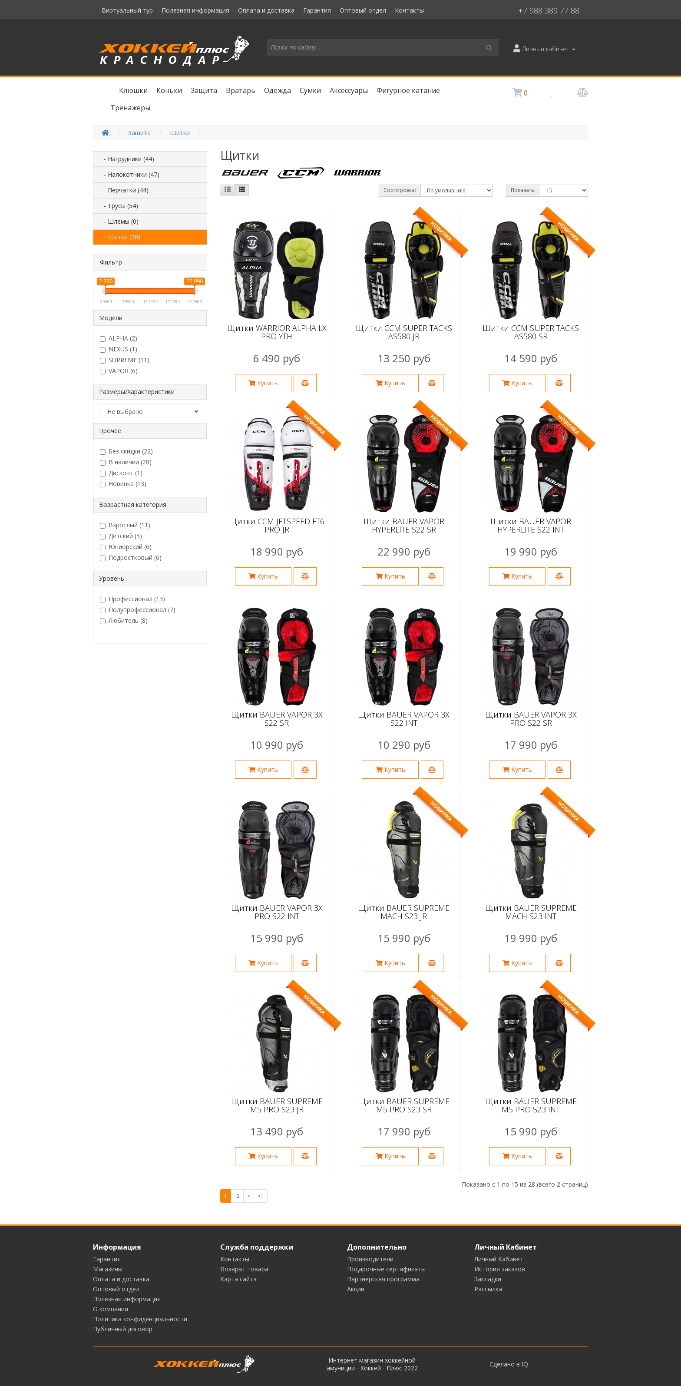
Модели (110, 318)
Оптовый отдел (363, 10)
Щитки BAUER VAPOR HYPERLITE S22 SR (404, 525)
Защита (204, 90)
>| (261, 1196)
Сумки (310, 90)
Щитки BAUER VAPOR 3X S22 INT (404, 718)
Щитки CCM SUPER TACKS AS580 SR (531, 332)
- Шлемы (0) (119, 221)
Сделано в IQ (508, 1364)
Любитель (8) (124, 621)
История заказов (499, 1269)
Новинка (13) (123, 484)
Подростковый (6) (131, 558)
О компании (110, 1309)
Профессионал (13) (132, 599)
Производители (370, 1259)
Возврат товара (244, 1269)
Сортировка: (399, 190)
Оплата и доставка (266, 10)
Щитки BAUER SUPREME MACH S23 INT (531, 912)
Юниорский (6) (126, 547)
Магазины (107, 1269)
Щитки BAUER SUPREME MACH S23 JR (404, 912)
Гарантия (317, 10)
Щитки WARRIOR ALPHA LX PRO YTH (277, 332)
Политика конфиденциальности (140, 1319)
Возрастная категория (132, 504)
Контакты (409, 10)
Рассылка (488, 1289)
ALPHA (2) (118, 338)
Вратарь (240, 90)
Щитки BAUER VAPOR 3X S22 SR (277, 718)
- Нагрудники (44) (126, 159)
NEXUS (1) (118, 349)
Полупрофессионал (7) (137, 610)
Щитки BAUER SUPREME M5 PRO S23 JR (277, 1105)
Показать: (523, 190)
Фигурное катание (408, 90)
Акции (355, 1289)
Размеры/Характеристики (137, 391)
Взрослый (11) (125, 525)
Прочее (110, 431)
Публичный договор (122, 1329)
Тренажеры (130, 107)
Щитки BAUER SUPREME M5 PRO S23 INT (531, 1105)
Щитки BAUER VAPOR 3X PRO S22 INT (277, 912)
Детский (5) (121, 536)
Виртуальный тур (127, 10)
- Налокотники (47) (129, 174)
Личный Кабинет (498, 1259)
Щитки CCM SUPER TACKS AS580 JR (404, 332)
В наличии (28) (126, 462)
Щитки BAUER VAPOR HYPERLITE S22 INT (530, 525)
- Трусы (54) (118, 206)
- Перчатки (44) (124, 190)
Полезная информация (195, 10)
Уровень (111, 578)
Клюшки (133, 90)
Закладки (487, 1279)
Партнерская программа (383, 1279)
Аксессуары (349, 90)
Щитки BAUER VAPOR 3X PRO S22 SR (531, 718)
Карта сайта (238, 1279)
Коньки (169, 90)
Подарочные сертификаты (386, 1269)
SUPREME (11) (124, 360)
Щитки (180, 133)
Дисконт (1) (121, 473)
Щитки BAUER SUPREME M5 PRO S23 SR (404, 1105)
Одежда (277, 90)
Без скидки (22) (126, 451)
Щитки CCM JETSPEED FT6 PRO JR (276, 525)
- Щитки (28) (119, 237)
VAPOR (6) (119, 371)
